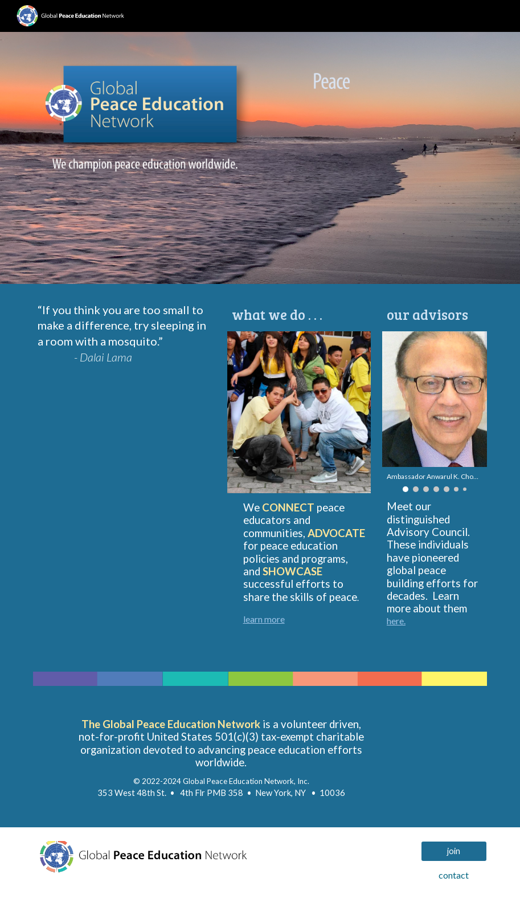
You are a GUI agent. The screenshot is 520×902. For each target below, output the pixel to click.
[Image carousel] (376, 116)
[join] (453, 851)
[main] (124, 339)
